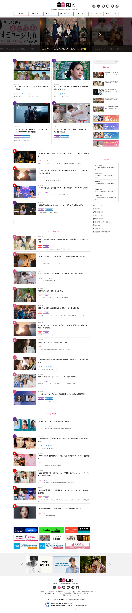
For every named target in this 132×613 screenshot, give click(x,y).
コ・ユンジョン (59, 316)
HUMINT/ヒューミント (20, 139)
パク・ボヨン (78, 163)
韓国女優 (53, 516)
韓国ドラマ (84, 316)
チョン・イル (54, 384)
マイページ (97, 243)
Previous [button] (22, 565)
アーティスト (51, 14)
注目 (21, 14)
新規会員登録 (98, 240)
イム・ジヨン (57, 96)
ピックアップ (96, 14)
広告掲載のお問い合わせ (101, 250)
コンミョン (41, 267)
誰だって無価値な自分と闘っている (72, 316)
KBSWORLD (41, 384)
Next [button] (110, 565)
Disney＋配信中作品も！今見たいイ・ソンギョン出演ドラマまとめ (62, 509)
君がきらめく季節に (43, 250)
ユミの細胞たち (51, 501)
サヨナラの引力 (50, 180)
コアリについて (98, 233)
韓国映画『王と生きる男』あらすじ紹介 (52, 292)
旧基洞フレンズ (67, 139)
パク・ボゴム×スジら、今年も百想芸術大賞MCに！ (57, 422)
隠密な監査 (86, 501)
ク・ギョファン (42, 180)
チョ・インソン (38, 139)
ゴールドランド (70, 163)
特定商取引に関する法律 (101, 259)
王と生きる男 (60, 298)
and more (51, 223)
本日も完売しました (37, 96)
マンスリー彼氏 (42, 483)
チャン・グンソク (58, 139)
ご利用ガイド (98, 236)
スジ (39, 429)
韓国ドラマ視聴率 (67, 250)
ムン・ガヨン (58, 180)
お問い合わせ (98, 246)
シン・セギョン (30, 139)
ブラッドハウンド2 (56, 267)
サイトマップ (57, 596)
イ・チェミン (56, 404)
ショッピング (111, 14)
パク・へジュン (27, 140)
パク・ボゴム (45, 429)
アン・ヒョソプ (18, 96)
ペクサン (51, 429)
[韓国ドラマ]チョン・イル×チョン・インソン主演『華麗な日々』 (62, 378)
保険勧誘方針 (98, 256)
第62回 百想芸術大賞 (66, 429)
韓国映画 (66, 298)
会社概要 (96, 253)
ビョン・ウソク (53, 212)
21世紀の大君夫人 (42, 212)
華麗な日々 (69, 384)
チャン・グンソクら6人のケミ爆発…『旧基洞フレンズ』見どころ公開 (64, 274)
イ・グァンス (46, 163)
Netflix (39, 316)
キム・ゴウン (46, 197)
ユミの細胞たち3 (64, 197)
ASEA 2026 (41, 404)
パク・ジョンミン (19, 140)
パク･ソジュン (48, 267)
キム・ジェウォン (54, 197)
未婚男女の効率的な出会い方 (55, 250)
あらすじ (40, 298)
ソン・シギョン (42, 466)
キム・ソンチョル (62, 163)
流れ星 (48, 516)
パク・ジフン (47, 298)
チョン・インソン (62, 384)
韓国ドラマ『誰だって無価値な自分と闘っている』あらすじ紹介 (61, 309)
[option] (39, 565)
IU (48, 212)
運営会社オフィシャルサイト (70, 596)
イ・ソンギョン (48, 404)
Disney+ (40, 163)
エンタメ (36, 14)
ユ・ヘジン (53, 298)
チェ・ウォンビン (27, 96)
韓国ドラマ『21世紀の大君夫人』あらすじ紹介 (55, 343)
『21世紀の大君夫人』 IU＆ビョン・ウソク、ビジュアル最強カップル (63, 205)
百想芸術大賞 (57, 429)
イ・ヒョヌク (53, 163)
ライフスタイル (66, 14)
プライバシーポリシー (57, 594)
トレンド (81, 14)
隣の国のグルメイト (51, 466)
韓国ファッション (75, 483)
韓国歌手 (59, 466)
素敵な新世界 (64, 96)
